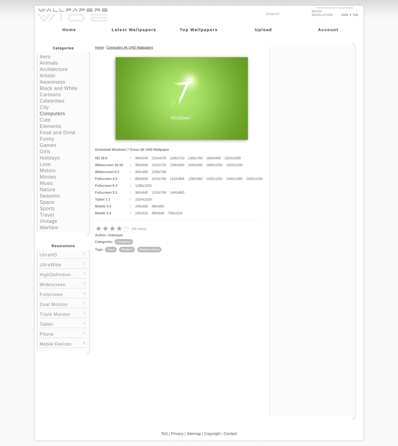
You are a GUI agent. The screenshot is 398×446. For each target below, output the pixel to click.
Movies (48, 177)
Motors (48, 170)
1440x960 (177, 193)
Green (111, 249)
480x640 (157, 213)
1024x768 (158, 179)
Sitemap (194, 433)
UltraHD (63, 254)
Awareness (52, 82)
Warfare (49, 227)
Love (45, 164)
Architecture (54, 69)
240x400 (141, 206)
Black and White (59, 88)
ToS (164, 433)
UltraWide (63, 264)
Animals (49, 63)
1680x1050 (214, 165)
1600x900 (213, 158)
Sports (47, 208)
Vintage (48, 221)
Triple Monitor (63, 314)
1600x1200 (254, 179)
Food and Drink (57, 132)
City (44, 107)
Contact (230, 433)
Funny (47, 139)
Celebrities (52, 101)
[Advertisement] (312, 81)
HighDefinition (63, 274)
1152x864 (177, 179)
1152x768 (158, 193)
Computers (52, 113)
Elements (50, 126)
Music (46, 183)
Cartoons (50, 94)
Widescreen (63, 284)
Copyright (212, 433)
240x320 (141, 213)
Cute (45, 120)
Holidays (50, 158)
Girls (45, 151)
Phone (63, 333)
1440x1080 (234, 179)
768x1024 (175, 213)
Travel (47, 215)
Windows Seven (149, 249)
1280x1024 (143, 186)
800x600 (141, 179)
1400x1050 (214, 179)
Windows (127, 249)
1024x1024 (143, 199)
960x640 (141, 193)
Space (47, 202)
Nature (47, 189)
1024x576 (158, 158)
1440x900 (195, 165)
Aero (45, 56)
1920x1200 (234, 165)
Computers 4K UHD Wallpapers (130, 48)
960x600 (141, 165)
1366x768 (195, 158)
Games (48, 145)
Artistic (48, 75)
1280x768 (158, 172)
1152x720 (158, 165)
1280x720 (177, 158)
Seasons (50, 196)
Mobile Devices (55, 344)
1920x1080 (232, 158)
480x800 (157, 206)
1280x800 (177, 165)
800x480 (141, 172)
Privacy (177, 433)
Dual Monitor (63, 304)
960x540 (141, 158)
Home (99, 48)
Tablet (63, 324)
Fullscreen (63, 294)
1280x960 (195, 179)
